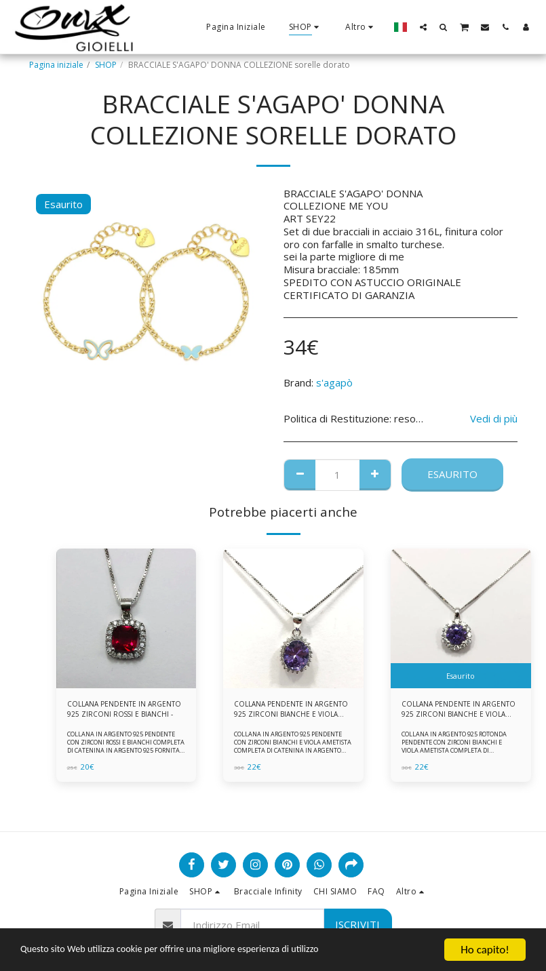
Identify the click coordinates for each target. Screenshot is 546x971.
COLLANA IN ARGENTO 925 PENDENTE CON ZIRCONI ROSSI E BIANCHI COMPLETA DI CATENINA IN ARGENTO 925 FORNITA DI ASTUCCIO (123, 750)
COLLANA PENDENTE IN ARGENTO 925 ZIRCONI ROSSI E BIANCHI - (123, 711)
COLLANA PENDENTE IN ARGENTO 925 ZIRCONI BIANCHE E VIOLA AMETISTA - (456, 711)
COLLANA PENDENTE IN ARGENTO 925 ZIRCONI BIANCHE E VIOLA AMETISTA (286, 711)
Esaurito (452, 474)
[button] (423, 26)
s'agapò (334, 382)
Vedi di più (494, 418)
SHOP (106, 65)
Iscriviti (357, 924)
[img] (126, 619)
